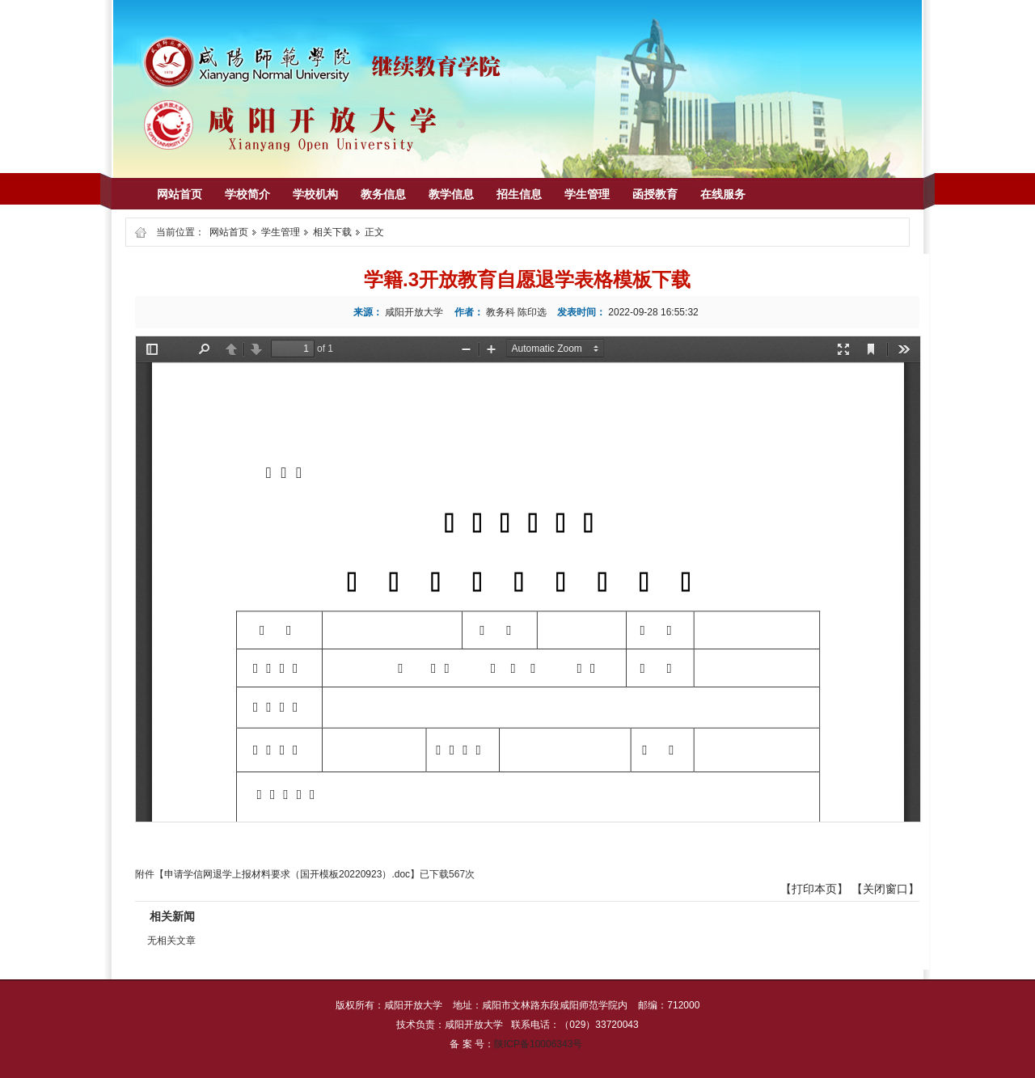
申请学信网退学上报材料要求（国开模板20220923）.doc (287, 874)
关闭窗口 (885, 888)
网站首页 (228, 232)
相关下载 (332, 232)
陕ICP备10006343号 (538, 1044)
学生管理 (280, 232)
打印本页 (814, 888)
